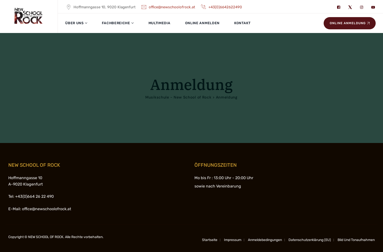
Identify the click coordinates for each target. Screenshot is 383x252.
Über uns (74, 23)
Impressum (232, 240)
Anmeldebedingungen (265, 240)
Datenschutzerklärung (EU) (309, 240)
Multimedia (159, 23)
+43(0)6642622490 (221, 7)
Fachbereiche (116, 23)
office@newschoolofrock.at (167, 7)
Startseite (209, 240)
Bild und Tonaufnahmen (356, 240)
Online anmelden (202, 23)
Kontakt (242, 23)
